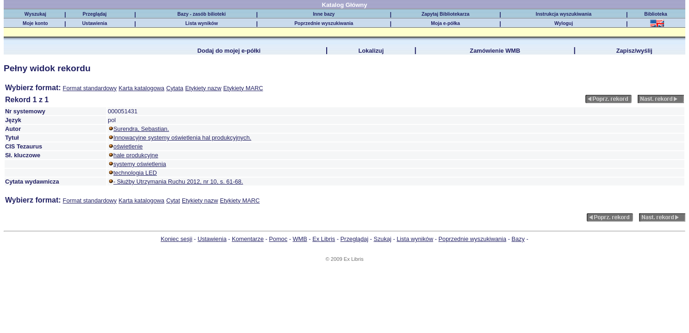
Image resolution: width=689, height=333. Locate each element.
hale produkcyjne (135, 155)
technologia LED (135, 172)
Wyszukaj (35, 14)
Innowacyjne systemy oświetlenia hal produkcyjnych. (182, 137)
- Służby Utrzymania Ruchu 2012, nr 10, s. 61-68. (178, 181)
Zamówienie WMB (495, 50)
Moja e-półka (445, 23)
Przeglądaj (95, 14)
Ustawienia (94, 23)
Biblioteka (657, 14)
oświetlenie (128, 146)
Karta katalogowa (141, 88)
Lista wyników (201, 23)
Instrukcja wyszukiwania (563, 14)
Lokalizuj (371, 50)
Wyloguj (563, 23)
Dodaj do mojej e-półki (229, 50)
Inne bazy (324, 14)
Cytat (173, 200)
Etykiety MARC (243, 88)
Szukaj (382, 238)
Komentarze (248, 238)
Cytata (174, 88)
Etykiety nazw (203, 88)
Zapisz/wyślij (634, 50)
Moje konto (35, 23)
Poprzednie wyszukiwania (323, 23)
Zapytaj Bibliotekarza (446, 14)
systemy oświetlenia (139, 163)
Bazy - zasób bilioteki (201, 14)
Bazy (517, 238)
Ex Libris (323, 238)
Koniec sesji (176, 238)
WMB (299, 238)
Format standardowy (90, 88)
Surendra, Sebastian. (141, 128)
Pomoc (278, 238)
